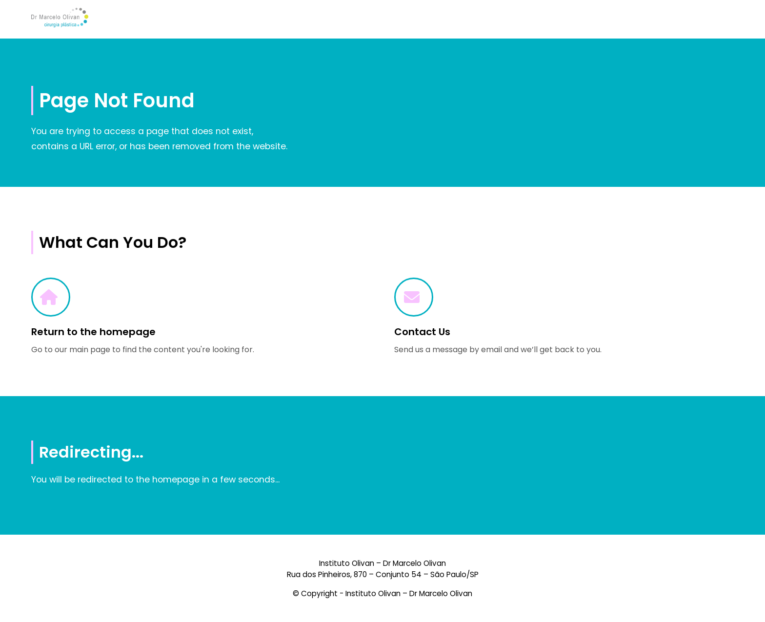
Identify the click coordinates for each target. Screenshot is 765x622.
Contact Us (422, 332)
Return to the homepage (93, 332)
